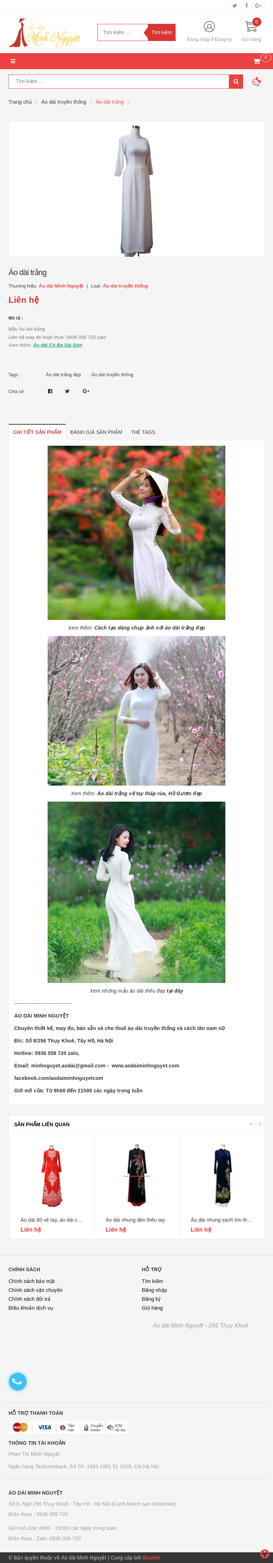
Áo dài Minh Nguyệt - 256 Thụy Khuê (200, 1326)
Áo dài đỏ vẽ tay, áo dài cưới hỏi (141, 1220)
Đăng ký (223, 39)
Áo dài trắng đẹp (63, 374)
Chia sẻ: (17, 391)
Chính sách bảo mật (32, 1281)
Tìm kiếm (152, 1281)
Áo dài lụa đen (36, 1220)
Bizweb (152, 1558)
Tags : (15, 374)
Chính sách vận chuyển (36, 1290)
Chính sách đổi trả (30, 1299)
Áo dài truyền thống (112, 374)
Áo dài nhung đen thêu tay (219, 1220)
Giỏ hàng (152, 1308)
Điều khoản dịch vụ (31, 1308)
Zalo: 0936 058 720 (58, 1538)
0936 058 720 (52, 1514)
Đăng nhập (198, 39)
